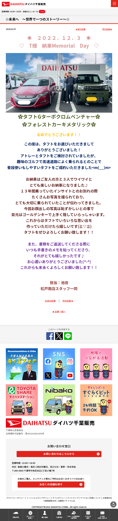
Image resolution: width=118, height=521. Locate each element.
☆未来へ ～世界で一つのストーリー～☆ (37, 19)
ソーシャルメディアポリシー (38, 497)
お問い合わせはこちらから (59, 454)
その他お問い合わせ (102, 517)
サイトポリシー (58, 497)
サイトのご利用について (90, 497)
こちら (42, 11)
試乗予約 (16, 517)
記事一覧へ (60, 311)
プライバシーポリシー (15, 497)
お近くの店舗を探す (51, 484)
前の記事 (82, 29)
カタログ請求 (88, 517)
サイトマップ (72, 497)
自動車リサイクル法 (66, 500)
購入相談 (45, 517)
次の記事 (106, 29)
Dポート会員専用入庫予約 (73, 517)
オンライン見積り (30, 517)
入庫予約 (59, 517)
